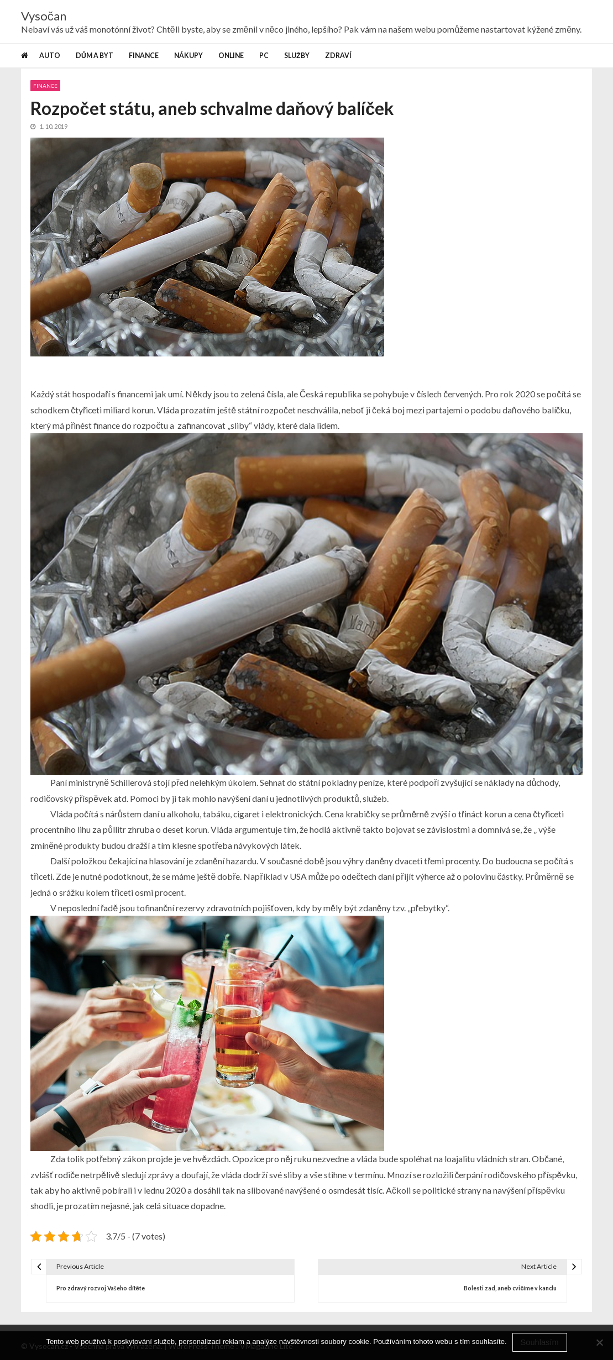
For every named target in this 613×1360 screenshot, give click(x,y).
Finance (144, 55)
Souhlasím (540, 1342)
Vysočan (43, 16)
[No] (599, 1342)
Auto (49, 55)
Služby (297, 55)
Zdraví (338, 55)
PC (264, 55)
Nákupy (188, 55)
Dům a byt (94, 55)
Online (231, 55)
